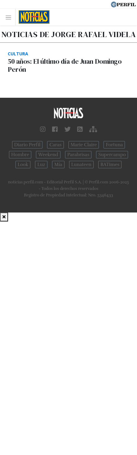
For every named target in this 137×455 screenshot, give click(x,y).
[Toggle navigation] (10, 17)
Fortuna (114, 145)
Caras (55, 145)
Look (23, 164)
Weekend (48, 154)
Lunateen (81, 164)
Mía (58, 164)
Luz (41, 164)
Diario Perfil (27, 145)
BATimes (109, 164)
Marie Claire (84, 145)
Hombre (20, 154)
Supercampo (112, 154)
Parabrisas (78, 154)
